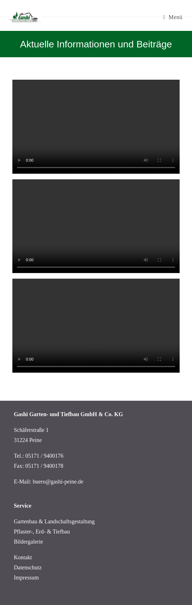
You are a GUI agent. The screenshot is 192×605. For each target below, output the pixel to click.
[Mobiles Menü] (172, 17)
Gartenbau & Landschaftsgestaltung (54, 521)
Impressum (26, 577)
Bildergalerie (28, 541)
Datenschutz (28, 567)
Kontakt (23, 557)
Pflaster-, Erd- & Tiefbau (42, 531)
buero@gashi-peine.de (58, 481)
